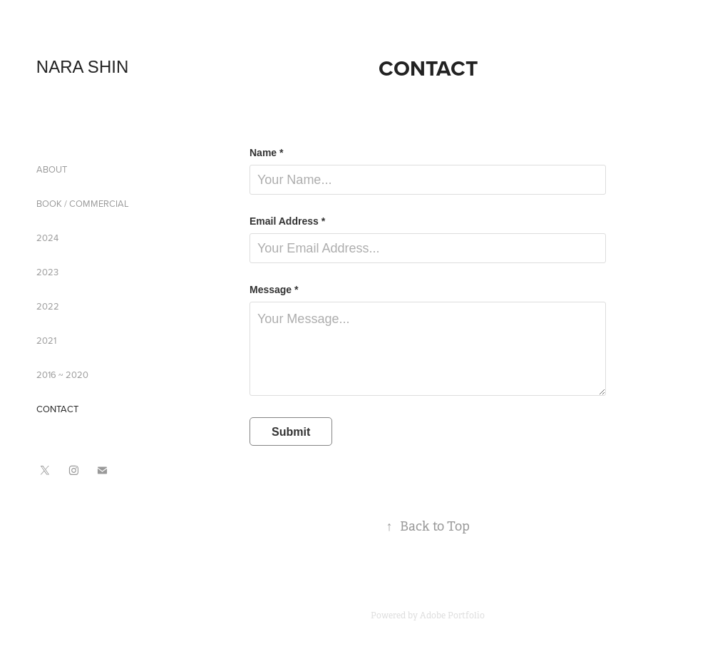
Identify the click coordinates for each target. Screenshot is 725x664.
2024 (47, 237)
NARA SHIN (82, 66)
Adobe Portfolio (452, 615)
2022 (47, 306)
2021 (46, 340)
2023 (47, 271)
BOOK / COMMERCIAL (82, 203)
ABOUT (51, 169)
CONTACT (57, 408)
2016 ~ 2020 (62, 374)
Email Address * (287, 221)
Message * (274, 290)
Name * (266, 153)
